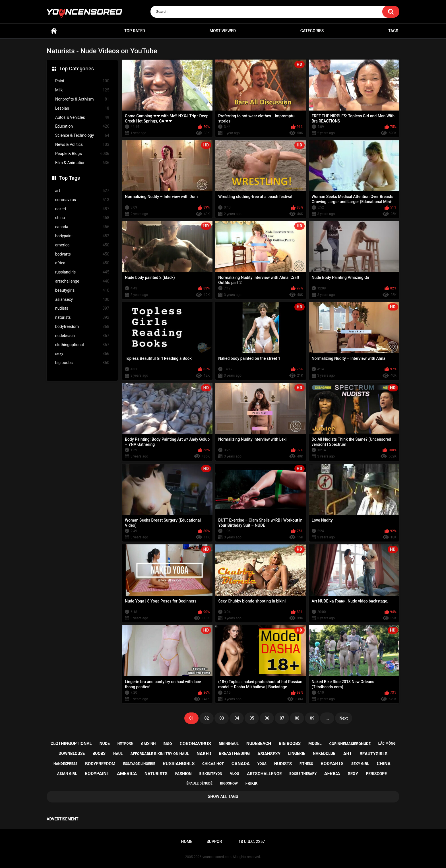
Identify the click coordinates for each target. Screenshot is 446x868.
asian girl (67, 773)
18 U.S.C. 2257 (251, 841)
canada (82, 226)
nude (105, 743)
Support (215, 841)
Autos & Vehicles (82, 117)
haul (118, 753)
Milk (82, 90)
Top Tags (69, 178)
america (82, 245)
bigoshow (229, 783)
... (327, 718)
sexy (82, 353)
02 (206, 718)
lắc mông (387, 744)
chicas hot (213, 763)
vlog (234, 773)
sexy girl (360, 763)
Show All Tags (223, 796)
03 (221, 718)
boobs (99, 753)
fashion (183, 773)
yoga (262, 764)
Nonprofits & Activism (82, 99)
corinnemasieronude (349, 744)
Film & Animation (82, 162)
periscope (376, 773)
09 (312, 718)
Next (343, 718)
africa (82, 263)
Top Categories (76, 69)
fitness (306, 764)
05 (251, 718)
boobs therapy (303, 774)
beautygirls (82, 290)
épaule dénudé (199, 783)
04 (236, 718)
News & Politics (82, 144)
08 (297, 718)
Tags (393, 30)
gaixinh (148, 744)
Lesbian (82, 108)
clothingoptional (82, 344)
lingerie (296, 753)
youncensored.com (217, 857)
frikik (251, 783)
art (82, 190)
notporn (125, 744)
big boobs (82, 362)
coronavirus (82, 199)
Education (82, 126)
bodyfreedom (82, 326)
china (82, 217)
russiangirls (82, 272)
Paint (82, 81)
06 (267, 718)
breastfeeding (234, 753)
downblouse (72, 753)
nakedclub (324, 753)
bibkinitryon (210, 774)
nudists (82, 308)
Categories (312, 30)
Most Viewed (223, 30)
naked (82, 209)
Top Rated (134, 30)
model (314, 743)
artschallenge (82, 281)
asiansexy (82, 299)
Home (54, 31)
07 (282, 718)
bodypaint (82, 236)
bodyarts (82, 254)
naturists (82, 317)
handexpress (65, 764)
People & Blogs (82, 153)
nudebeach (82, 335)
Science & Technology (82, 135)
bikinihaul (228, 744)
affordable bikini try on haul (159, 753)
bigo (168, 744)
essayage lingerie (139, 764)
